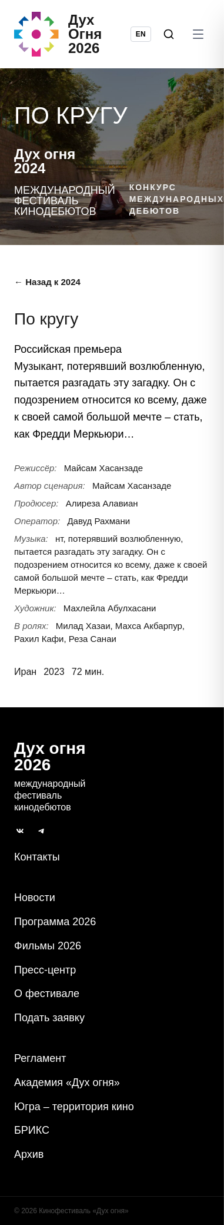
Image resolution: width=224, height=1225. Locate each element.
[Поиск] (168, 34)
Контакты (37, 857)
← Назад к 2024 (47, 282)
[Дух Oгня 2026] (72, 34)
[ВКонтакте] (20, 831)
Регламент (40, 1058)
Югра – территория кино (74, 1107)
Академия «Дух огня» (67, 1082)
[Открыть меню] (198, 34)
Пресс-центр (45, 970)
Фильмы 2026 (47, 946)
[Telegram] (41, 831)
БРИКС (31, 1130)
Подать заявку (49, 1018)
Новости (34, 897)
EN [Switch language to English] (141, 34)
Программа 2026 (55, 922)
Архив (29, 1154)
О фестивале (46, 993)
